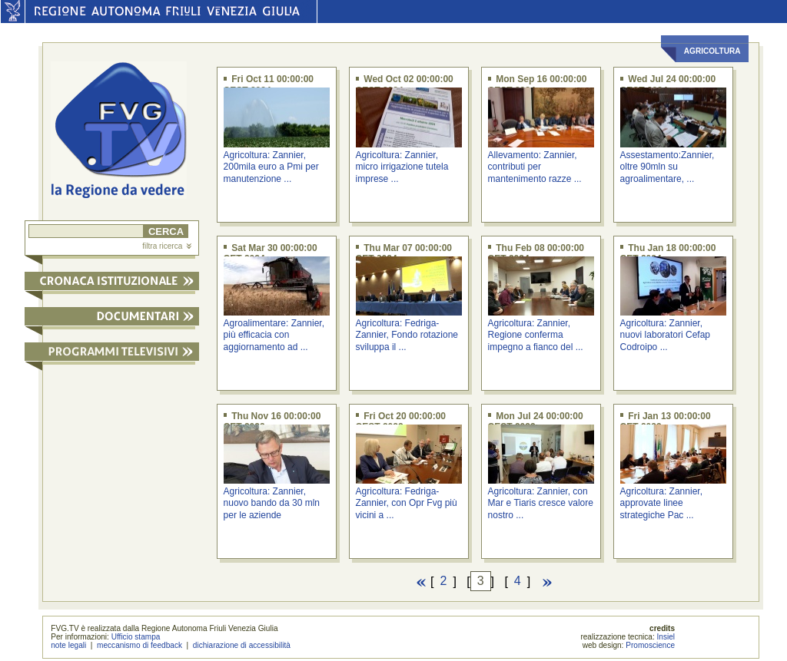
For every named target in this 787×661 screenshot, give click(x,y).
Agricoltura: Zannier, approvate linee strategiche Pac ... (661, 503)
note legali (68, 645)
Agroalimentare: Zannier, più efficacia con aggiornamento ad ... (274, 335)
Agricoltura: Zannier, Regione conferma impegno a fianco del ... (535, 335)
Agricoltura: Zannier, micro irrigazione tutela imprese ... (402, 167)
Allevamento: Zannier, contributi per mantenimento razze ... (535, 167)
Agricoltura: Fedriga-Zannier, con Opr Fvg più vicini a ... (406, 503)
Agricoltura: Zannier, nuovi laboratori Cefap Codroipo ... (665, 335)
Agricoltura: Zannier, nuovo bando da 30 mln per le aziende (272, 503)
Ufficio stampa (136, 637)
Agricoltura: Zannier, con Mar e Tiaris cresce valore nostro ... (540, 503)
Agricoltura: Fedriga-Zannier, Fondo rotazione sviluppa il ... (407, 335)
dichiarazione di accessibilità (242, 645)
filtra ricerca (166, 246)
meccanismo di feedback (139, 645)
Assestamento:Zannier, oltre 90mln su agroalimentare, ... (667, 167)
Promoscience (650, 645)
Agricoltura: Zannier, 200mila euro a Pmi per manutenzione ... (271, 167)
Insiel (666, 637)
